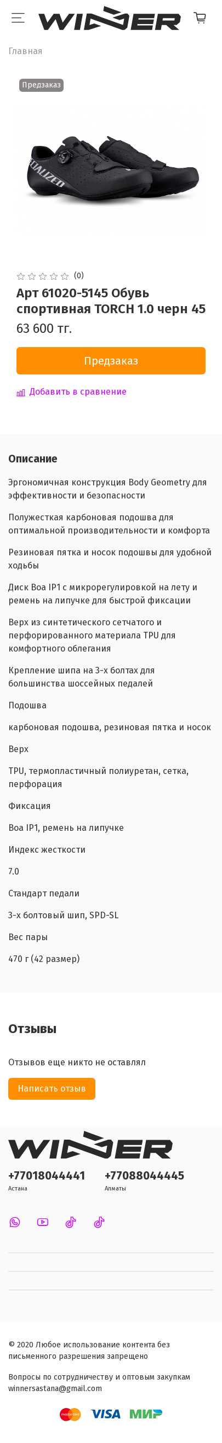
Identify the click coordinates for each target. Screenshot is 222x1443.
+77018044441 (46, 1176)
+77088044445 (144, 1176)
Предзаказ (111, 360)
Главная (25, 51)
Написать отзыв (52, 1088)
